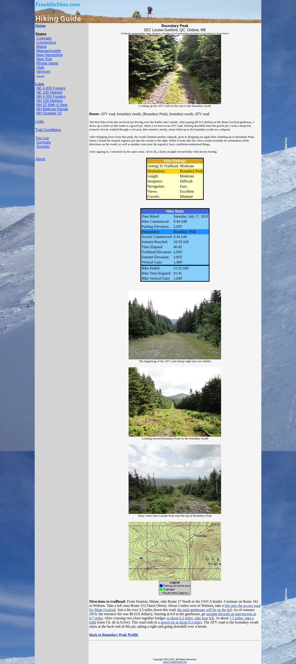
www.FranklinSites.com (175, 662)
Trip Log (42, 138)
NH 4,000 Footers (50, 97)
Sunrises (43, 142)
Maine (41, 47)
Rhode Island (47, 63)
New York (44, 59)
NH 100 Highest (49, 101)
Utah (40, 67)
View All (40, 76)
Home (40, 26)
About (40, 159)
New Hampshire (49, 55)
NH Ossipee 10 (49, 113)
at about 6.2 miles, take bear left (190, 618)
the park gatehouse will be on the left (204, 610)
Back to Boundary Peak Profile (113, 635)
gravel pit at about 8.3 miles (181, 622)
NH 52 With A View (51, 105)
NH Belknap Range (52, 109)
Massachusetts (48, 51)
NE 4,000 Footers (50, 88)
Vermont (43, 72)
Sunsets (43, 146)
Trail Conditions (48, 130)
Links (39, 122)
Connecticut (46, 42)
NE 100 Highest (49, 92)
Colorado (43, 38)
